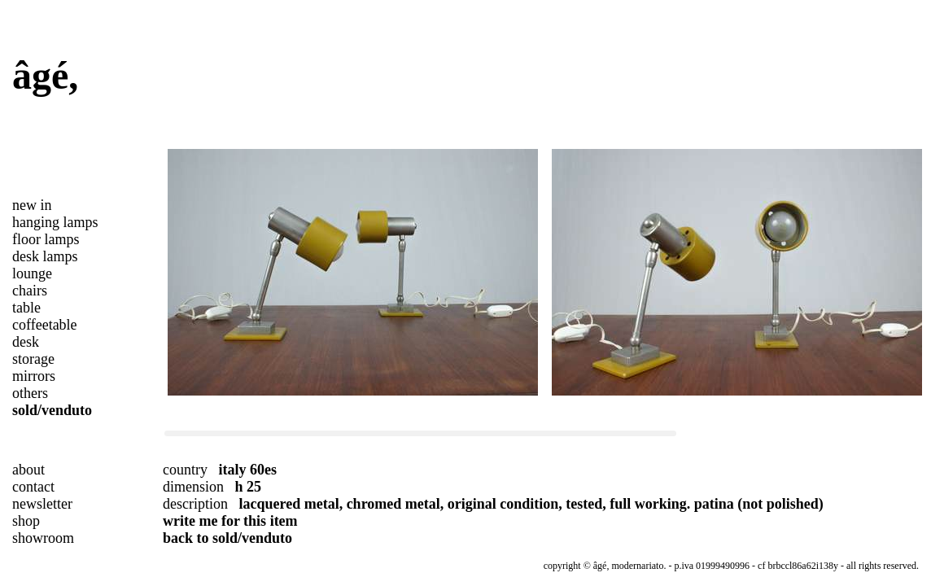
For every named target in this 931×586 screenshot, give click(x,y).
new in (32, 205)
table (26, 308)
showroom (43, 538)
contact (33, 487)
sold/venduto (52, 410)
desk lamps (45, 256)
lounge (32, 273)
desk (25, 342)
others (30, 393)
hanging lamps (55, 222)
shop (26, 521)
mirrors (33, 376)
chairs (29, 290)
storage (33, 359)
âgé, (45, 75)
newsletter (42, 504)
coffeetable (44, 325)
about (28, 469)
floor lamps (46, 239)
